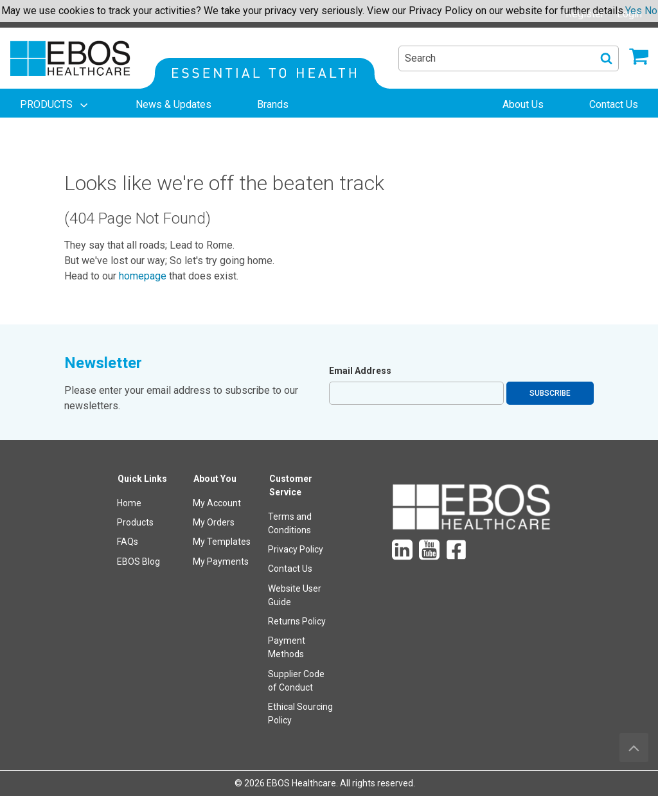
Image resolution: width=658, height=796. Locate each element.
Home (129, 503)
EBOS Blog (138, 561)
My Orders (214, 522)
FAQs (127, 541)
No (651, 10)
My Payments (221, 561)
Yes (633, 10)
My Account (217, 503)
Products (135, 522)
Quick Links (142, 478)
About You (214, 478)
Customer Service (290, 485)
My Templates (222, 541)
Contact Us (290, 568)
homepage (142, 276)
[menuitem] (55, 105)
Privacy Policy (295, 549)
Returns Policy (297, 621)
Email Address (360, 371)
